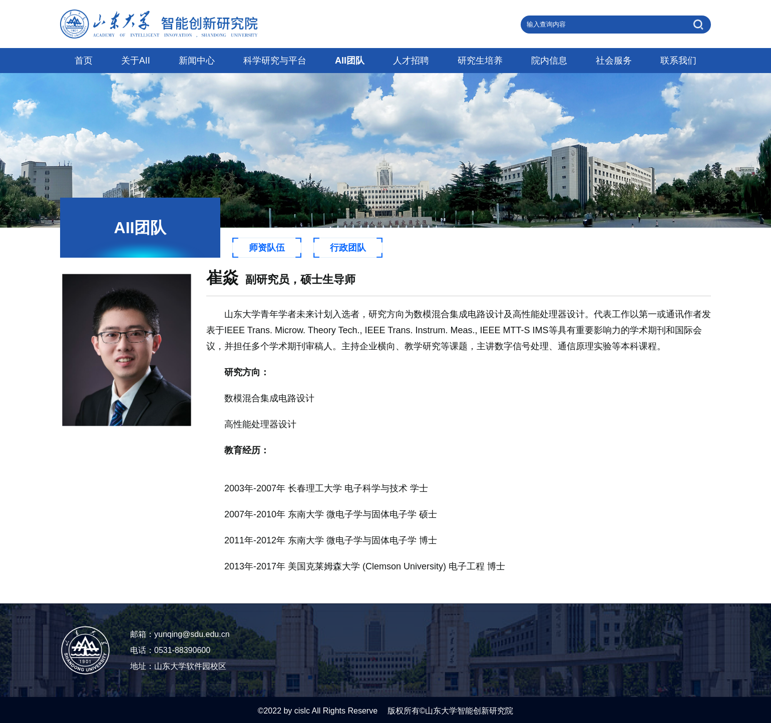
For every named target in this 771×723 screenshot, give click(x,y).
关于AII (135, 61)
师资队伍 (267, 248)
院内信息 (549, 61)
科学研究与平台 (274, 61)
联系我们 (678, 61)
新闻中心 (197, 61)
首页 (84, 61)
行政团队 (348, 248)
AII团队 (349, 61)
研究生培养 (480, 61)
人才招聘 (411, 61)
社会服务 (614, 61)
